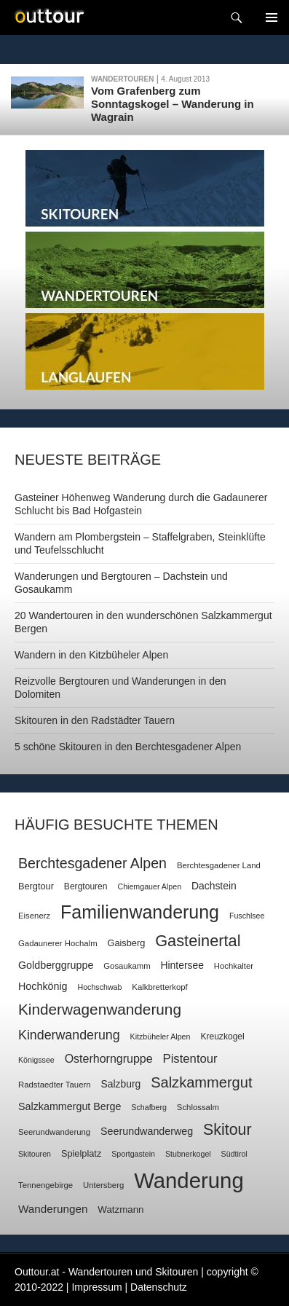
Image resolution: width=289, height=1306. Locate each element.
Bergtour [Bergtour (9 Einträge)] (36, 886)
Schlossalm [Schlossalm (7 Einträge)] (198, 1107)
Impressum (96, 1287)
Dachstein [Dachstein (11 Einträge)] (214, 886)
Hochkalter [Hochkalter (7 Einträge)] (233, 965)
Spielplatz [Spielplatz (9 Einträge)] (81, 1153)
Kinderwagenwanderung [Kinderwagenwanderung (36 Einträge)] (99, 1009)
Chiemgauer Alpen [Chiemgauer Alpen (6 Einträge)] (149, 886)
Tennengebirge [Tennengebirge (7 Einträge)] (45, 1185)
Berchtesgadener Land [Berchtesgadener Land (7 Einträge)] (219, 865)
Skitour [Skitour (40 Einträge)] (227, 1129)
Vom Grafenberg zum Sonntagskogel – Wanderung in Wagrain (172, 103)
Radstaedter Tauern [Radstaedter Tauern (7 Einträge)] (54, 1084)
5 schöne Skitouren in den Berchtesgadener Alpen (128, 746)
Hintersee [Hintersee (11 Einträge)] (182, 965)
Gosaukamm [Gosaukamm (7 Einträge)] (126, 965)
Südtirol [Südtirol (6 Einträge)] (234, 1153)
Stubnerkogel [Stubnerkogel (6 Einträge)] (188, 1153)
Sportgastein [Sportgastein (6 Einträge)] (133, 1153)
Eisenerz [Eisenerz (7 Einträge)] (34, 915)
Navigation (271, 17)
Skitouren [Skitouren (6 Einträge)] (34, 1153)
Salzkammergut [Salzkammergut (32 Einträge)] (201, 1082)
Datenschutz (158, 1287)
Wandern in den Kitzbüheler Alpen (91, 655)
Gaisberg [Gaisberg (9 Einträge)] (127, 942)
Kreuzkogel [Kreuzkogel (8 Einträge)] (222, 1036)
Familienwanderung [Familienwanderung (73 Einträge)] (139, 912)
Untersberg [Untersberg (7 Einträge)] (103, 1185)
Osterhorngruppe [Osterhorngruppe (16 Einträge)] (109, 1059)
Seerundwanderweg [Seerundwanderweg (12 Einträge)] (146, 1131)
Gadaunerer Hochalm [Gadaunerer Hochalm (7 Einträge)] (58, 943)
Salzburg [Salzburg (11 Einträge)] (120, 1084)
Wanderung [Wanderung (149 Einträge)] (189, 1180)
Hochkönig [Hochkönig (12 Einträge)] (43, 986)
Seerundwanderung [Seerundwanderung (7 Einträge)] (54, 1132)
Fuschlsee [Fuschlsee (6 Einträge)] (247, 915)
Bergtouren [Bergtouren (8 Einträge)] (86, 886)
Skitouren (144, 188)
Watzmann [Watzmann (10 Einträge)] (120, 1209)
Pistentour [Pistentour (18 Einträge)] (190, 1059)
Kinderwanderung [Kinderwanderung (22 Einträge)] (69, 1035)
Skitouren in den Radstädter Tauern (95, 720)
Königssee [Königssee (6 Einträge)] (36, 1059)
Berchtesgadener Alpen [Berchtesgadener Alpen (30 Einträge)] (92, 863)
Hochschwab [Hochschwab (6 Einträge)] (99, 987)
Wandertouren (122, 79)
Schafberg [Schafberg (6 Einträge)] (149, 1107)
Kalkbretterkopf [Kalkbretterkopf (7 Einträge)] (159, 987)
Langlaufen (144, 351)
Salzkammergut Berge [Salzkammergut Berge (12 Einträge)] (69, 1106)
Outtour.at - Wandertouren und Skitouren (106, 1272)
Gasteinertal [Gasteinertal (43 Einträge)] (197, 941)
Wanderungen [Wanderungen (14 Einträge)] (52, 1209)
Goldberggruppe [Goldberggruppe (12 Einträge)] (55, 965)
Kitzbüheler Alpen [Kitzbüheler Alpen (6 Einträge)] (160, 1036)
